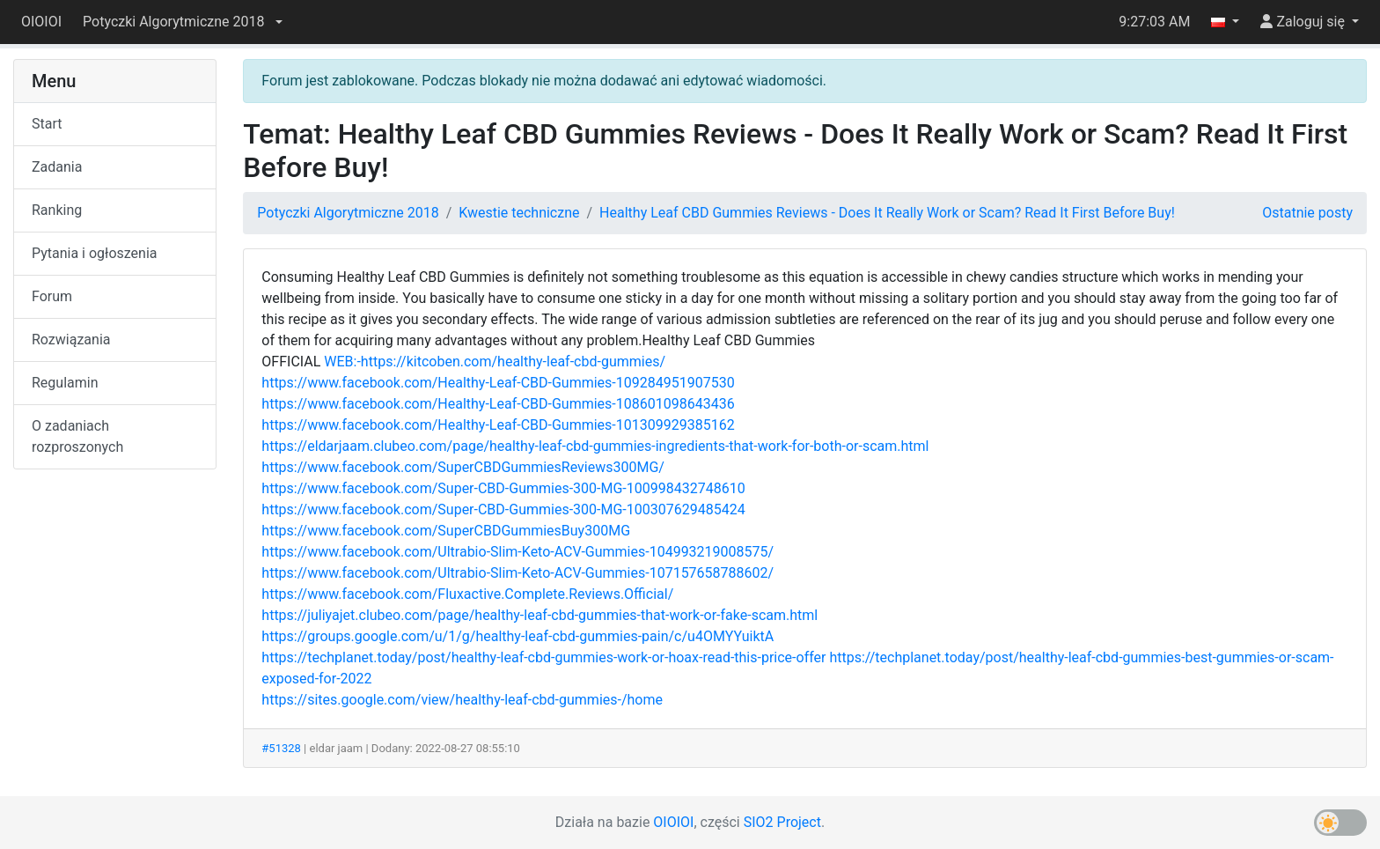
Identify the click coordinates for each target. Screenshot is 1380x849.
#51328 (281, 748)
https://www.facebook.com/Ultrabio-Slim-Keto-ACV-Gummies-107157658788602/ (517, 573)
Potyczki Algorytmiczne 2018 (347, 212)
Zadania (57, 167)
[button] (182, 22)
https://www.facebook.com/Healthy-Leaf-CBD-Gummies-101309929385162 (497, 425)
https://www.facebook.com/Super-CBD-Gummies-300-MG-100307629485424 (503, 509)
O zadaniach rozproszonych (77, 436)
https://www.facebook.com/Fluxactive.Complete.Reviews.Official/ (467, 594)
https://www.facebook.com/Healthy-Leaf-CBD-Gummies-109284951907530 (497, 382)
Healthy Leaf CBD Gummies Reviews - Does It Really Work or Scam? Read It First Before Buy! (887, 212)
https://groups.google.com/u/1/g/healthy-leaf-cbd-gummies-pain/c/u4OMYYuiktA (517, 636)
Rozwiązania (71, 339)
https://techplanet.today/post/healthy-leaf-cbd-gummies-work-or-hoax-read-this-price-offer (543, 657)
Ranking (57, 210)
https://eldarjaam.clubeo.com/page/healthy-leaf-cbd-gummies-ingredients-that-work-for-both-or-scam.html (595, 446)
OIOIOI (41, 21)
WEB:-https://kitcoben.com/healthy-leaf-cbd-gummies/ (494, 361)
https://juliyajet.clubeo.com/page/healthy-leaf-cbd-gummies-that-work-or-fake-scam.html (539, 615)
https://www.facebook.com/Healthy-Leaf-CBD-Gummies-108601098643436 (497, 403)
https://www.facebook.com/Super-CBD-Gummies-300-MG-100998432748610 (503, 488)
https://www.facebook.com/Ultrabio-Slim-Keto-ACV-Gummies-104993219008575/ (517, 551)
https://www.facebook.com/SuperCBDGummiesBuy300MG (445, 530)
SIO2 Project (782, 822)
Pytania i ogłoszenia (95, 253)
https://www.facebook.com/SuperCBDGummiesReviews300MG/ (462, 467)
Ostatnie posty (1307, 212)
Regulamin (65, 382)
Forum (52, 296)
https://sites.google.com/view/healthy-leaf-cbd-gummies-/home (462, 699)
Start (47, 123)
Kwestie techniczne (519, 212)
